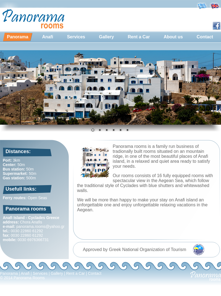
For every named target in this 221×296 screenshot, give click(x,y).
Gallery (106, 36)
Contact (205, 36)
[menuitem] (17, 37)
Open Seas (37, 198)
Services (76, 36)
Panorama (17, 36)
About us (173, 36)
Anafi (47, 36)
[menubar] (110, 37)
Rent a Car (139, 36)
